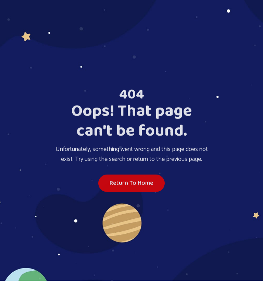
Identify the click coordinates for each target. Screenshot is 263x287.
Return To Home (131, 184)
